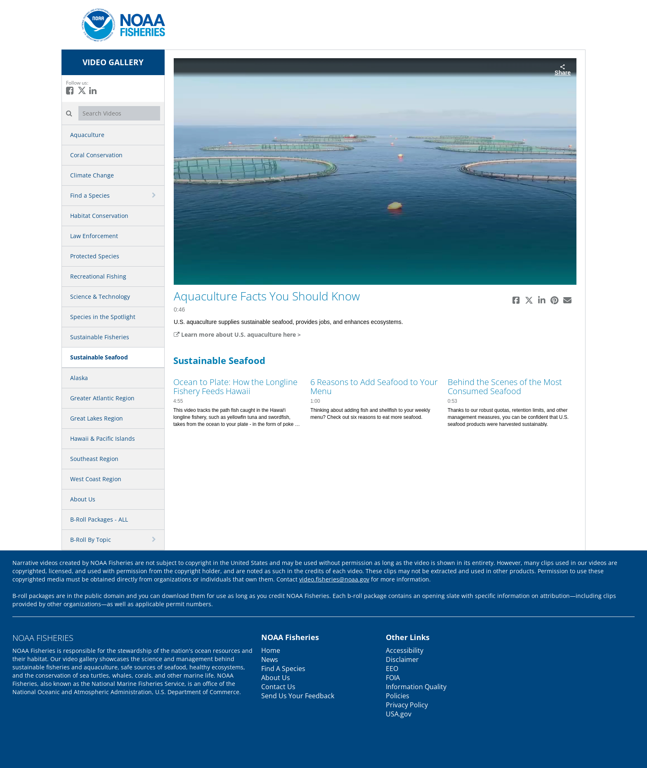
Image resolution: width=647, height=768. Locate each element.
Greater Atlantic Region (102, 398)
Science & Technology (100, 296)
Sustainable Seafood (99, 357)
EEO (392, 668)
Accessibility (404, 650)
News (269, 659)
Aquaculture (87, 135)
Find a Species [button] (90, 195)
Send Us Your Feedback (297, 695)
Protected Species (94, 256)
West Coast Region (95, 479)
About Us (82, 499)
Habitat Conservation (99, 216)
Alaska (79, 378)
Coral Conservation (96, 155)
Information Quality (416, 686)
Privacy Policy (407, 704)
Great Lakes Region (96, 418)
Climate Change (92, 175)
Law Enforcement (94, 236)
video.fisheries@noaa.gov (334, 579)
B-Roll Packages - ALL (99, 519)
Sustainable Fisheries (99, 337)
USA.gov (398, 713)
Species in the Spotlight (102, 317)
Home (270, 650)
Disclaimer (402, 659)
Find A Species (283, 668)
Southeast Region (94, 459)
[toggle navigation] (155, 195)
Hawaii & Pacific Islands (102, 438)
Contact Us (278, 686)
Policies (397, 695)
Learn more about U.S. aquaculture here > (237, 334)
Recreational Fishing (98, 276)
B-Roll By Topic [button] (90, 540)
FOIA (393, 677)
